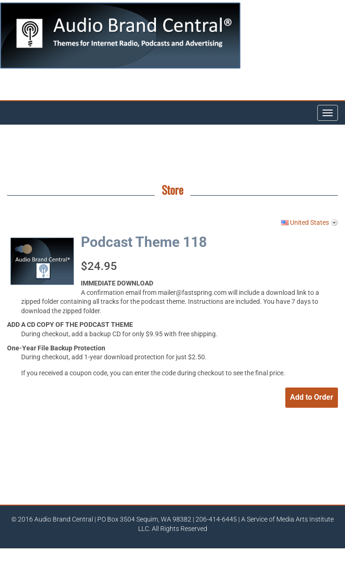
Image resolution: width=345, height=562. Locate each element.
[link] (217, 444)
